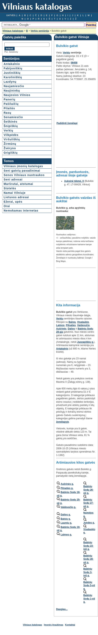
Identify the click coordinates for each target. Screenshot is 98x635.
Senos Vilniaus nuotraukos (24, 175)
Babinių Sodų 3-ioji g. (87, 572)
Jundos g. (89, 522)
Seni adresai (13, 179)
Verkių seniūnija (40, 30)
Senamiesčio (13, 117)
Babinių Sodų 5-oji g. (89, 585)
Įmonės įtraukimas (53, 625)
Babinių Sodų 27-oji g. (88, 503)
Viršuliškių (12, 139)
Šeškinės (10, 121)
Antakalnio (12, 64)
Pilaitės (9, 108)
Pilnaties (71, 325)
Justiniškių (12, 72)
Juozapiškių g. (85, 342)
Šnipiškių (11, 126)
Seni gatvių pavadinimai (22, 170)
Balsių (72, 322)
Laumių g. (66, 522)
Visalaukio (83, 322)
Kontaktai (70, 625)
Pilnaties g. (67, 488)
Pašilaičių (11, 103)
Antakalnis (62, 348)
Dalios (71, 328)
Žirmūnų (10, 143)
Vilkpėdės (11, 135)
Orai (7, 206)
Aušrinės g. (67, 484)
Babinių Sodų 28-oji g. (88, 559)
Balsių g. (66, 518)
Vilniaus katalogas (12, 30)
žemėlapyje (62, 421)
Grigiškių (11, 152)
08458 (74, 62)
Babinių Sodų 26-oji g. (88, 489)
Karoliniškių (13, 77)
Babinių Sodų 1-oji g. (89, 598)
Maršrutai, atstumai (18, 184)
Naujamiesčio (14, 86)
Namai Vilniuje (14, 192)
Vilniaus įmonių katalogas (23, 166)
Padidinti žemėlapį (67, 123)
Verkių (8, 130)
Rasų (7, 112)
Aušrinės (61, 328)
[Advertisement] (76, 100)
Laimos (60, 325)
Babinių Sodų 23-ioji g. (88, 546)
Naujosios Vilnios (17, 95)
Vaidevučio (83, 325)
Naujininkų (12, 90)
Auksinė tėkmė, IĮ (74, 181)
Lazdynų (10, 81)
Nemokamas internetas (21, 210)
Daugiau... (62, 609)
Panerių (9, 99)
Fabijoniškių (13, 68)
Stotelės (10, 188)
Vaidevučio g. (68, 507)
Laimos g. (66, 534)
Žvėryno (10, 148)
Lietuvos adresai (16, 197)
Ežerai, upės (13, 201)
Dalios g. (66, 514)
